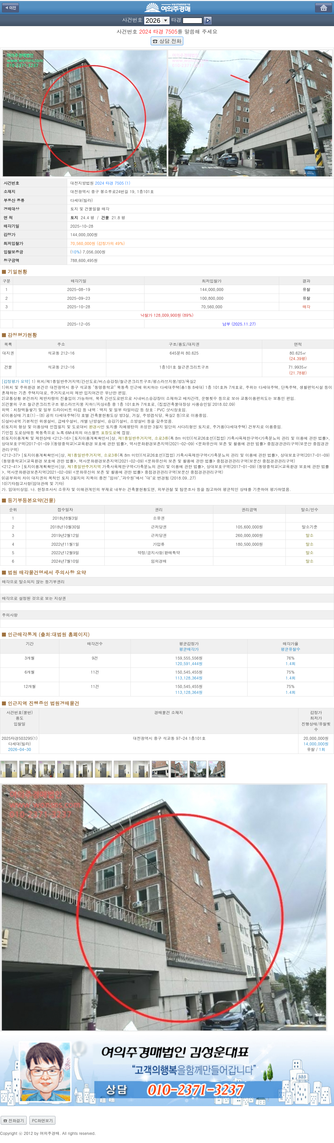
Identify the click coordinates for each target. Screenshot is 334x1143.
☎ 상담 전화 (167, 40)
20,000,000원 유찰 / (316, 743)
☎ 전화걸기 (13, 1120)
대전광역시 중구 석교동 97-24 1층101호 (169, 738)
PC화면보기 (42, 1120)
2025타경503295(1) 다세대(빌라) (20, 740)
